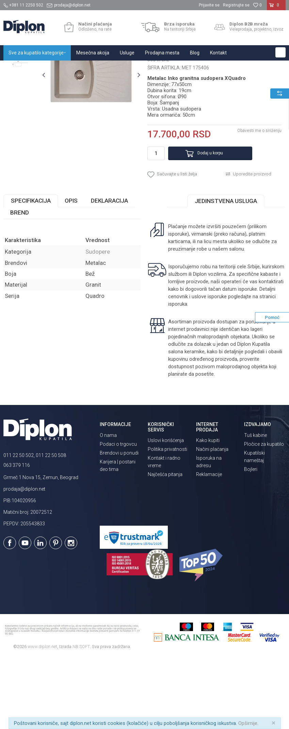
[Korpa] (276, 7)
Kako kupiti (208, 512)
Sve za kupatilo (53, 67)
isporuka (177, 376)
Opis (71, 272)
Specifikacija (31, 272)
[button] (280, 52)
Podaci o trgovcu (118, 515)
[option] (21, 103)
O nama (108, 506)
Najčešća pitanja (165, 546)
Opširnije (247, 723)
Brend (19, 284)
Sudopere (106, 67)
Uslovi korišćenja (166, 512)
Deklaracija (109, 272)
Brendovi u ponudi (119, 524)
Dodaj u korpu (202, 219)
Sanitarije (83, 67)
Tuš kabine (255, 506)
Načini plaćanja (212, 521)
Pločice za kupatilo (264, 515)
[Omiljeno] (257, 5)
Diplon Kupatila (18, 67)
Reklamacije (209, 546)
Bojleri (250, 540)
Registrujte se (236, 5)
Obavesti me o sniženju (258, 196)
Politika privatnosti (167, 521)
